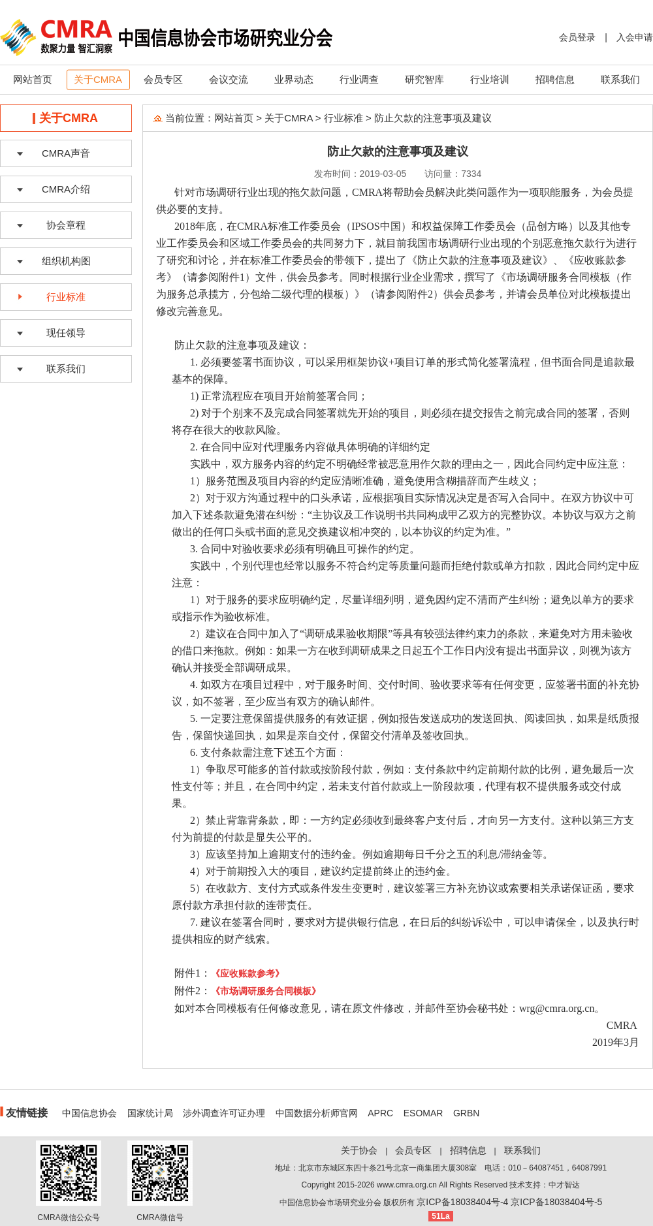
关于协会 (359, 1150)
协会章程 (66, 224)
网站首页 (32, 79)
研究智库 (424, 79)
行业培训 (489, 79)
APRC (380, 1113)
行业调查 (359, 79)
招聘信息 (555, 79)
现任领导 (66, 332)
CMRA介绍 (66, 189)
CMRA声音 (66, 153)
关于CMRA (98, 79)
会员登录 (577, 37)
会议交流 (228, 79)
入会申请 (634, 37)
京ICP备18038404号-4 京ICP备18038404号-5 (509, 1202)
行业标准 (66, 296)
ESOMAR (423, 1113)
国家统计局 (150, 1113)
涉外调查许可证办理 (224, 1113)
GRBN (466, 1113)
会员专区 (163, 79)
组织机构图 (66, 260)
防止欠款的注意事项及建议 (433, 117)
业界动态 (293, 79)
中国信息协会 (89, 1113)
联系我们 (620, 79)
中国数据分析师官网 (317, 1113)
